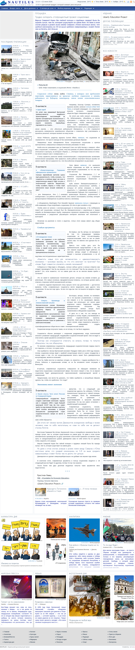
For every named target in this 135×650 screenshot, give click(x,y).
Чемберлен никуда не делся (21, 357)
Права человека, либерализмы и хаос (22, 215)
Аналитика (7, 634)
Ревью (85, 634)
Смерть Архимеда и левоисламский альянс (50, 302)
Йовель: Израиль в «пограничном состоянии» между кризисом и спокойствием (124, 207)
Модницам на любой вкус (80, 620)
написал (81, 138)
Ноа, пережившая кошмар (20, 257)
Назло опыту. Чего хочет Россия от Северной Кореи (50, 395)
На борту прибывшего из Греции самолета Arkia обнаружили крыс (122, 342)
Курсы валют (34, 637)
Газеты (6, 639)
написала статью (81, 203)
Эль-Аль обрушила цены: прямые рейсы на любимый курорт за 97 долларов (123, 276)
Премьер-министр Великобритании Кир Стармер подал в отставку (124, 502)
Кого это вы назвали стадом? (21, 174)
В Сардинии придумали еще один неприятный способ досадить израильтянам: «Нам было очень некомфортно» (117, 327)
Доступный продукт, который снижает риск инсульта (93, 5)
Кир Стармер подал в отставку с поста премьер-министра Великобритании (124, 434)
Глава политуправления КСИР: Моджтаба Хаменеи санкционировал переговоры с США (123, 165)
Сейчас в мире (87, 639)
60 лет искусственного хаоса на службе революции (22, 329)
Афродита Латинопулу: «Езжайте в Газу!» (21, 385)
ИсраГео (46, 498)
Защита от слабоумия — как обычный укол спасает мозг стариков (124, 74)
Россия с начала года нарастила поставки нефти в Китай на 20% (124, 381)
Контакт (32, 631)
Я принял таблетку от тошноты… (21, 201)
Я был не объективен (20, 287)
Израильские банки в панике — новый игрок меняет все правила (124, 246)
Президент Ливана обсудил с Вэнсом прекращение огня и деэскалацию (124, 481)
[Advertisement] (16, 25)
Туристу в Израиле (115, 634)
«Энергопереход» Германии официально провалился (50, 171)
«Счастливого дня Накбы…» (22, 243)
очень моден (59, 94)
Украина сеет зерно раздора (22, 314)
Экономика (112, 639)
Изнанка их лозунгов (10, 563)
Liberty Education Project (92, 81)
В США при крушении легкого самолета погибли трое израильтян (123, 293)
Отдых (58, 634)
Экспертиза (112, 642)
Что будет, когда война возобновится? (20, 273)
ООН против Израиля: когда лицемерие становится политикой (22, 132)
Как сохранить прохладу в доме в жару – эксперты (124, 130)
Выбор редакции (95, 542)
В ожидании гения (44, 237)
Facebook (39, 561)
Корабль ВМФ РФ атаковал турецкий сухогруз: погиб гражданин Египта (124, 467)
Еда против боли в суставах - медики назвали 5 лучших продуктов (124, 259)
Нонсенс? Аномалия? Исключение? (21, 301)
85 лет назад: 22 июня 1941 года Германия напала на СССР (124, 145)
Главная (6, 631)
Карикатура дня (9, 642)
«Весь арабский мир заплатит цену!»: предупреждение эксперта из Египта (124, 400)
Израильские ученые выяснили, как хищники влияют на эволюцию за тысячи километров (122, 227)
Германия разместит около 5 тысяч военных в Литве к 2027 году (124, 110)
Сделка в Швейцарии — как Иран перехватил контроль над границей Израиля (124, 91)
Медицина (33, 639)
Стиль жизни (113, 631)
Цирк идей (41, 110)
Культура (33, 634)
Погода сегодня (61, 639)
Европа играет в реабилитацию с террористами (22, 61)
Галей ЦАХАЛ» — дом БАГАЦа (22, 147)
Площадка (59, 637)
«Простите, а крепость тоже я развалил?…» (21, 103)
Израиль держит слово (20, 160)
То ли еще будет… (111, 545)
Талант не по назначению (12, 602)
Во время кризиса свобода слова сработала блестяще (116, 38)
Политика (59, 642)
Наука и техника (61, 631)
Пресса (85, 631)
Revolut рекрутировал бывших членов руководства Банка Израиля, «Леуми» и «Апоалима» (124, 363)
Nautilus (108, 618)
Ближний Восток (9, 637)
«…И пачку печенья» (88, 489)
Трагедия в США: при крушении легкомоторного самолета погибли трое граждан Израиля (118, 311)
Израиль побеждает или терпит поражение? (21, 119)
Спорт (85, 642)
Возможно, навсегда (43, 602)
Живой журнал (81, 498)
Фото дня (112, 637)
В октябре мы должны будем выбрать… (22, 370)
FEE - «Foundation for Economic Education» (53, 478)
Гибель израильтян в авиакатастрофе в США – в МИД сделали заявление (124, 187)
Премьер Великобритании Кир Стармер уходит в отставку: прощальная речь (116, 454)
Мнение (32, 642)
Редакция (86, 637)
